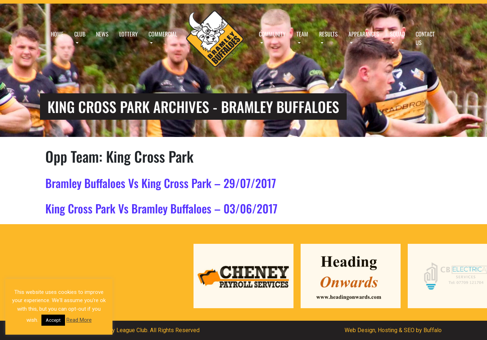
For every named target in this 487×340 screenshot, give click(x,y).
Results (328, 34)
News (102, 34)
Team (302, 34)
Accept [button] (53, 320)
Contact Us (425, 38)
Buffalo (432, 330)
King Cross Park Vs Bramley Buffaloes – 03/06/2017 (161, 208)
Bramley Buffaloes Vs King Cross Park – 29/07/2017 (160, 182)
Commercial (163, 34)
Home (57, 34)
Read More (79, 320)
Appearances (363, 34)
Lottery (128, 34)
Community (272, 34)
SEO (409, 330)
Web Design (360, 330)
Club (79, 34)
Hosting (387, 330)
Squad (397, 34)
